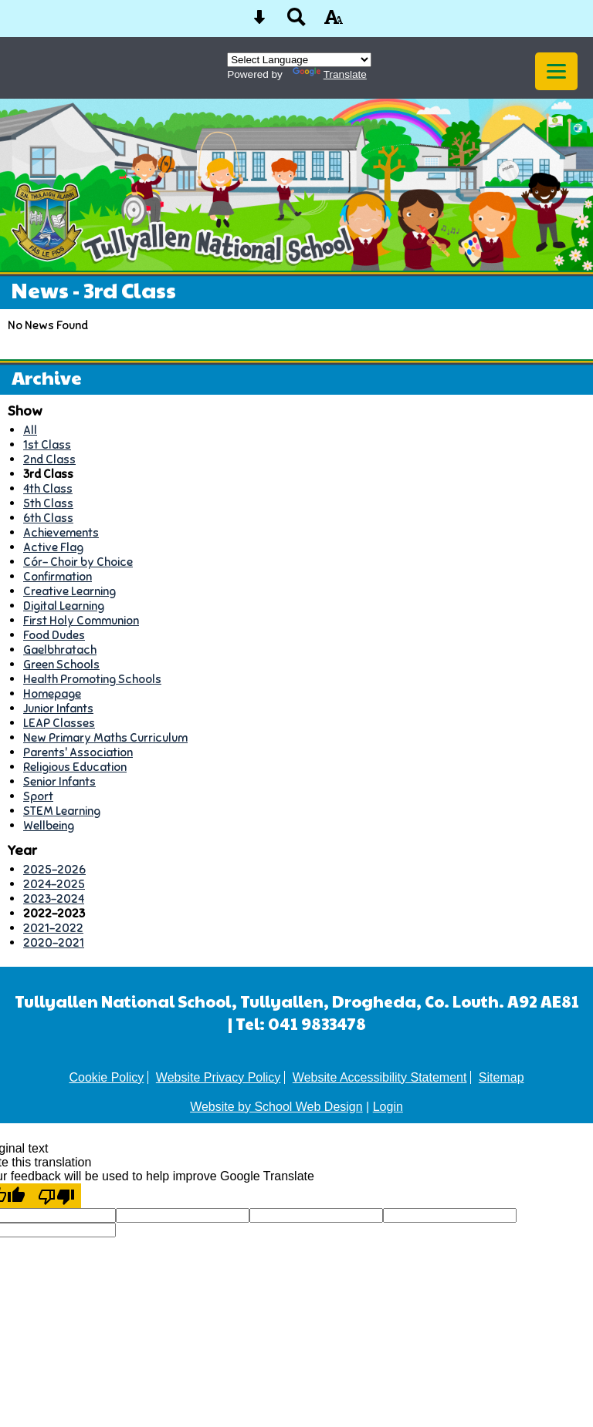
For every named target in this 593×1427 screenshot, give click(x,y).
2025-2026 (54, 869)
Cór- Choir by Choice (78, 561)
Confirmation (57, 576)
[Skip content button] (259, 22)
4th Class (48, 488)
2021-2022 (53, 927)
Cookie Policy (106, 1077)
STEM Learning (61, 810)
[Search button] (296, 22)
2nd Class (49, 459)
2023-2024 (53, 898)
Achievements (61, 532)
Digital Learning (63, 605)
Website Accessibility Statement (380, 1077)
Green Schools (61, 664)
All (30, 429)
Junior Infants (58, 708)
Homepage (52, 693)
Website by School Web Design (276, 1106)
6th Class (48, 517)
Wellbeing (48, 825)
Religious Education (75, 766)
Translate (330, 74)
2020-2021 (53, 942)
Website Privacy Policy (218, 1077)
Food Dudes (54, 635)
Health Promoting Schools (92, 678)
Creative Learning (69, 591)
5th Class (48, 503)
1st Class (47, 444)
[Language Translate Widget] (299, 59)
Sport (38, 796)
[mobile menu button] (556, 71)
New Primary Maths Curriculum (105, 737)
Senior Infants (59, 781)
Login (388, 1106)
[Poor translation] (56, 1195)
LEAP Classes (59, 722)
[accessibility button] (334, 22)
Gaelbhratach (60, 649)
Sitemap (501, 1077)
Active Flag (53, 547)
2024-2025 (54, 884)
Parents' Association (78, 752)
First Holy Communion (81, 620)
